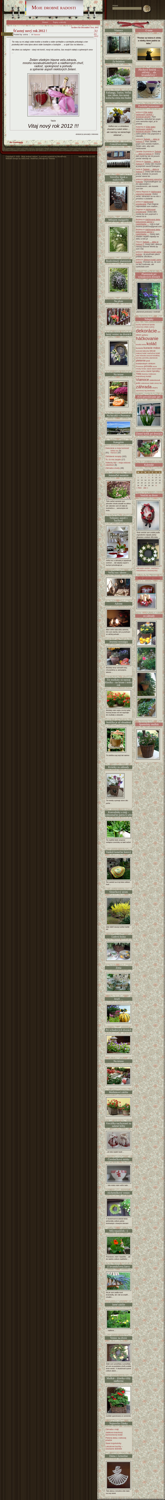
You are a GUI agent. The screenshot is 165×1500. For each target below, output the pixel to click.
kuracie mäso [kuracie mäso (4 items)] (152, 347)
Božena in (148, 221)
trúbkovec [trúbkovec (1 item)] (152, 374)
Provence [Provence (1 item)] (139, 366)
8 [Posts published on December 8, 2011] (148, 477)
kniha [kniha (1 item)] (144, 344)
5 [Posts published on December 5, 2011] (138, 477)
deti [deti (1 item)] (159, 332)
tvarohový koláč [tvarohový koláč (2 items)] (143, 376)
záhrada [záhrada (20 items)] (144, 386)
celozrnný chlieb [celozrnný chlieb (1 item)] (142, 327)
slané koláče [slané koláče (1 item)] (157, 369)
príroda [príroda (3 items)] (148, 366)
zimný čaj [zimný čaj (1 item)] (158, 383)
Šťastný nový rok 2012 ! (30, 31)
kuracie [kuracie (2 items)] (139, 348)
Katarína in (145, 129)
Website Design (12, 158)
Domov (45, 22)
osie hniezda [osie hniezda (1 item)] (141, 356)
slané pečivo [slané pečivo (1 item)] (141, 371)
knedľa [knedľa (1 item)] (138, 344)
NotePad (34, 158)
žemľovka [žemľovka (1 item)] (151, 391)
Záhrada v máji (112, 1429)
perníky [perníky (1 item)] (139, 358)
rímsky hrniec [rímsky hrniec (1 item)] (141, 369)
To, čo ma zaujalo (113, 459)
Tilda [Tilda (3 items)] (138, 373)
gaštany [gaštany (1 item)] (145, 335)
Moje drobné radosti (54, 7)
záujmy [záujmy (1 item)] (155, 388)
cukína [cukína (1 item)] (151, 327)
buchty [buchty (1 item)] (138, 325)
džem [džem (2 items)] (138, 335)
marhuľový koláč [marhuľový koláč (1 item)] (153, 353)
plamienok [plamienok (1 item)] (153, 358)
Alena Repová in (148, 193)
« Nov (139, 488)
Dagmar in (146, 210)
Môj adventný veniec (149, 578)
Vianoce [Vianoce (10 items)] (142, 380)
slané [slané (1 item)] (149, 369)
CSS (93, 157)
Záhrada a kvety (112, 468)
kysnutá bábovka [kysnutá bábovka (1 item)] (142, 351)
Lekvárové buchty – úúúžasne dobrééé (114, 1447)
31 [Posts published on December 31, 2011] (156, 485)
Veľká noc (114, 451)
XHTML (86, 157)
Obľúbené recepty (113, 456)
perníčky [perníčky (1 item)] (145, 358)
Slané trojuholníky (113, 1443)
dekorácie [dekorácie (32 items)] (146, 330)
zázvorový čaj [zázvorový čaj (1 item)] (141, 391)
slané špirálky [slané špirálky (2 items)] (153, 371)
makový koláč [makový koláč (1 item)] (141, 353)
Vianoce (37, 35)
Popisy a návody (59, 22)
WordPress (61, 157)
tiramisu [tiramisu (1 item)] (145, 374)
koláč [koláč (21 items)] (151, 343)
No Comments (16, 142)
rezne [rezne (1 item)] (154, 366)
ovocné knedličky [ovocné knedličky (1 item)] (153, 356)
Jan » (145, 488)
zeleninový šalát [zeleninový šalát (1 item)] (147, 383)
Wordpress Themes (47, 158)
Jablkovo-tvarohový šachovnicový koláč (114, 1433)
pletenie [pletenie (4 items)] (141, 360)
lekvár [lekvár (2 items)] (153, 351)
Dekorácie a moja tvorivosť (117, 448)
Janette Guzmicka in (148, 152)
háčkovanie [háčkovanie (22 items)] (147, 338)
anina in (145, 114)
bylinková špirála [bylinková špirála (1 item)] (148, 325)
